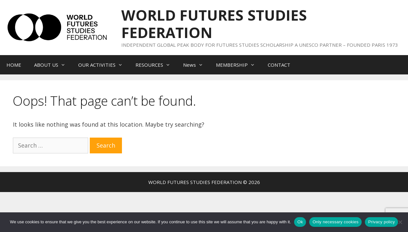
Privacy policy (381, 221)
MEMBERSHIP (238, 64)
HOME (13, 65)
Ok (300, 221)
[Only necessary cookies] (400, 222)
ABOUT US (53, 64)
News (196, 64)
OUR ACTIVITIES (103, 64)
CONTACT (279, 65)
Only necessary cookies (335, 221)
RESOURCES (156, 64)
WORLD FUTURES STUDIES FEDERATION (214, 23)
